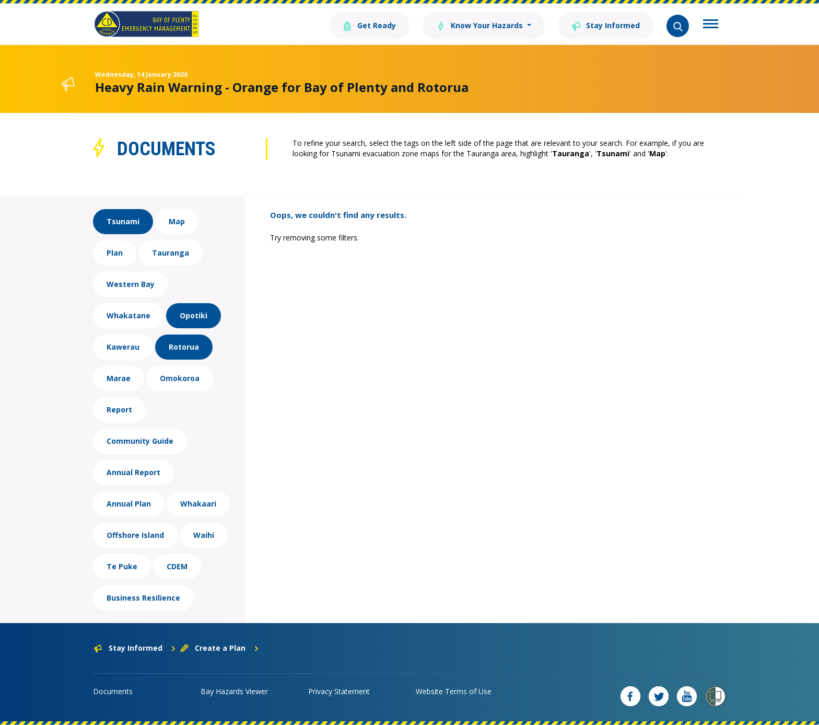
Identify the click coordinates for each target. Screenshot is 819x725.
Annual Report (133, 472)
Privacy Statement (339, 691)
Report (119, 410)
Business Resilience (143, 598)
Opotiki (193, 315)
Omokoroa (180, 378)
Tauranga (170, 253)
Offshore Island (135, 535)
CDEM (177, 566)
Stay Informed (605, 24)
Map (177, 221)
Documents (113, 691)
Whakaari (198, 504)
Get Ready (369, 24)
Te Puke (122, 566)
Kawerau (123, 347)
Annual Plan (129, 504)
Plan (115, 253)
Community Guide (140, 441)
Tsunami (123, 221)
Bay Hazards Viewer (234, 691)
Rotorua (184, 347)
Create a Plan (219, 648)
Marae (119, 378)
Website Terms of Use (454, 691)
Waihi (203, 535)
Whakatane (128, 315)
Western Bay (131, 284)
